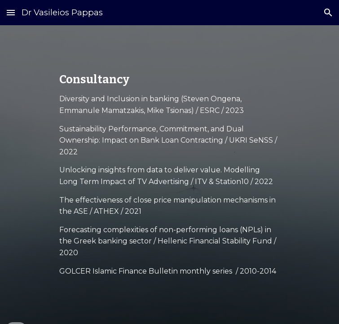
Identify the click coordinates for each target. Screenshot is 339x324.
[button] (11, 12)
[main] (169, 174)
